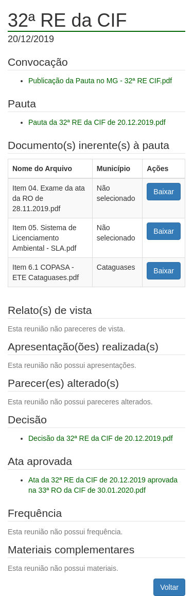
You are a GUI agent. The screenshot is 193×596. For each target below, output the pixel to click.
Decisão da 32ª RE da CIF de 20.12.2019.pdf (100, 438)
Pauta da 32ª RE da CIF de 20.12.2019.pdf (97, 122)
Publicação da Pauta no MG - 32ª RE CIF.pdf (100, 81)
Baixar (163, 192)
